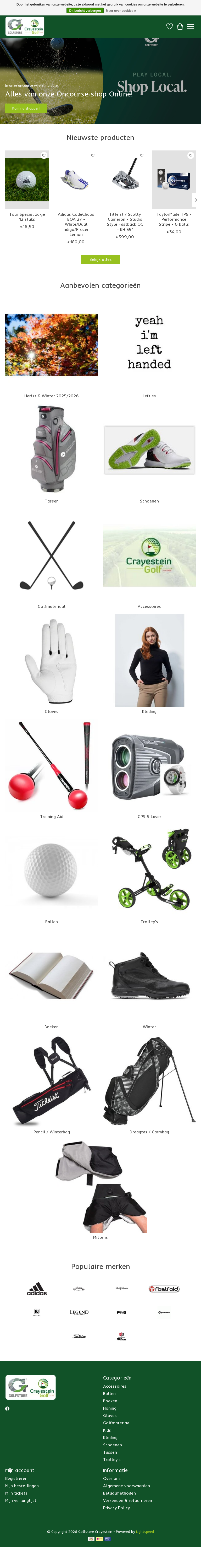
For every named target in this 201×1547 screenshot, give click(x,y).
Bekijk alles (101, 259)
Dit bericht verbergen (85, 11)
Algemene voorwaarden (126, 1485)
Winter (149, 1026)
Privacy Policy (116, 1507)
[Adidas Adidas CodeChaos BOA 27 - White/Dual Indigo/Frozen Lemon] (76, 179)
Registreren (16, 1478)
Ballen (51, 921)
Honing (109, 1408)
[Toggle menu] (190, 26)
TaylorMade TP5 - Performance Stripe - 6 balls (174, 219)
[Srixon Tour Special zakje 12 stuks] (27, 179)
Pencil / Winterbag (52, 1131)
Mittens (100, 1237)
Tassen (52, 501)
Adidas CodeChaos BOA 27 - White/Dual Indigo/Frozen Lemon (76, 224)
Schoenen (149, 501)
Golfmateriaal (51, 606)
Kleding (149, 711)
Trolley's (149, 921)
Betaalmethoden (119, 1493)
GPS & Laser (149, 816)
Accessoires (149, 606)
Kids (107, 1430)
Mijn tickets (16, 1493)
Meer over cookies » (121, 11)
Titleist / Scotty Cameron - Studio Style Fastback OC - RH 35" (125, 222)
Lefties (149, 395)
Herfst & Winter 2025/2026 (51, 395)
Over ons (112, 1478)
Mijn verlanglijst (20, 1500)
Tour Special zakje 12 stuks (27, 217)
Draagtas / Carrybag (149, 1131)
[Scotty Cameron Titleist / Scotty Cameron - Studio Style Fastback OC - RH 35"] (125, 179)
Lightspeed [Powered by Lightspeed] (145, 1531)
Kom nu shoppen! (26, 108)
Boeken (51, 1026)
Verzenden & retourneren (127, 1500)
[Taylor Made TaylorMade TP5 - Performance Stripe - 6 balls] (174, 179)
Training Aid (51, 816)
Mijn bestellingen (22, 1485)
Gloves (51, 711)
